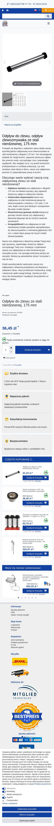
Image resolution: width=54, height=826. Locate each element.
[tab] (27, 116)
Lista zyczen (9, 358)
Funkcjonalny (12, 800)
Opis (6, 116)
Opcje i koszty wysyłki (20, 615)
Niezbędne (11, 788)
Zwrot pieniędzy (17, 640)
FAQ (13, 612)
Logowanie (15, 625)
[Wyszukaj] (48, 16)
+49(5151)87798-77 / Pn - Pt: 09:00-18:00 (27, 4)
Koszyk (14, 630)
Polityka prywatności (19, 642)
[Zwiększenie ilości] (11, 348)
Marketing (11, 791)
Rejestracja (15, 627)
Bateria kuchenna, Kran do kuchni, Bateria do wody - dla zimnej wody (34, 541)
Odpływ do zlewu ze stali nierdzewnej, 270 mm (32, 467)
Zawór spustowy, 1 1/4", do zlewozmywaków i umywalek (33, 490)
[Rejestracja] (7, 10)
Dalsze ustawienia (9, 803)
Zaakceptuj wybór (27, 820)
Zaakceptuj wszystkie (26, 809)
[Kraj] (35, 10)
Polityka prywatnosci (42, 784)
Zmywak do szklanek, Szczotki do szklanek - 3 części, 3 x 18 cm (35, 515)
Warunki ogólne (17, 647)
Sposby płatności (18, 610)
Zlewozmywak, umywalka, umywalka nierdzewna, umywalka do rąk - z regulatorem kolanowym (35, 577)
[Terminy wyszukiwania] (23, 16)
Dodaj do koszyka (37, 350)
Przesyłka (17, 365)
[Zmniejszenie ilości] (11, 352)
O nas (13, 645)
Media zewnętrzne (14, 794)
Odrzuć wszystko (27, 815)
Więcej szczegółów (12, 125)
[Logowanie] (3, 10)
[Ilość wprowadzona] (5, 350)
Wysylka (38, 481)
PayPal (10, 797)
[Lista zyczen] (40, 10)
